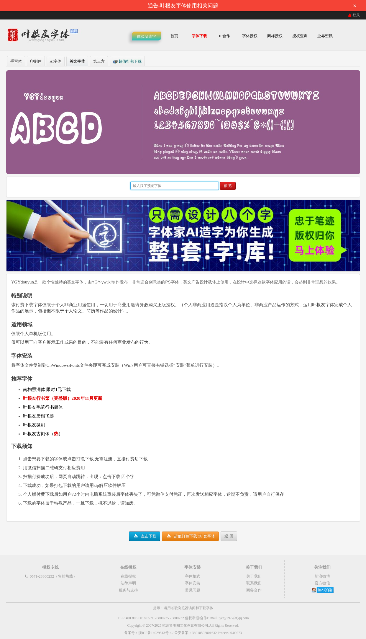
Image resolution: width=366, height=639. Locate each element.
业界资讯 (325, 36)
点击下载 (144, 536)
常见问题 (192, 590)
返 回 (228, 536)
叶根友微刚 (34, 425)
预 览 (228, 186)
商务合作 (254, 590)
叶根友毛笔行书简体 (43, 407)
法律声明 (128, 583)
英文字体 (77, 61)
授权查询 (300, 36)
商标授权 (275, 36)
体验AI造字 (146, 36)
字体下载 (199, 36)
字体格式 (192, 576)
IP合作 (224, 36)
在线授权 (128, 576)
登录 (353, 15)
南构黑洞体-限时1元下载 (47, 389)
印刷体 (36, 61)
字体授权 (249, 36)
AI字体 (56, 61)
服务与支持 (128, 590)
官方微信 (322, 583)
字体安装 (192, 583)
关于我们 (254, 576)
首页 (174, 36)
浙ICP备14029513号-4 (155, 633)
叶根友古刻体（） (43, 433)
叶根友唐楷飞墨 (38, 416)
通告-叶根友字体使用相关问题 (254, 5)
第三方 (99, 61)
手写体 (16, 61)
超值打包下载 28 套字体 (190, 536)
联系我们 (254, 583)
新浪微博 (322, 576)
